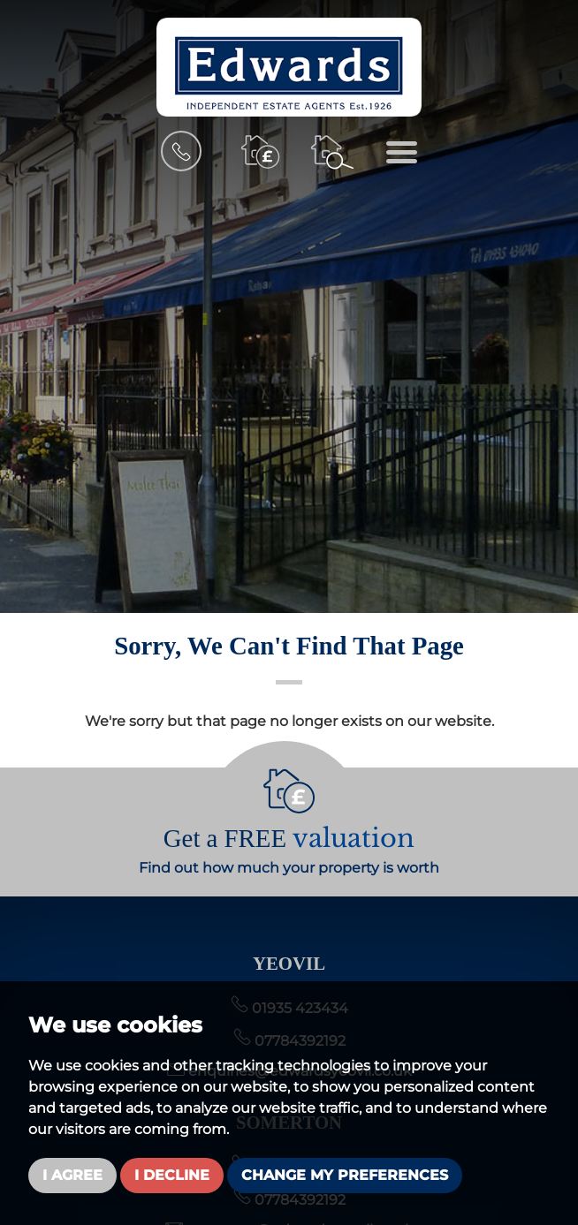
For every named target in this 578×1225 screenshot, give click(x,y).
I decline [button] (171, 1175)
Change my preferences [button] (344, 1175)
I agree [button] (72, 1175)
